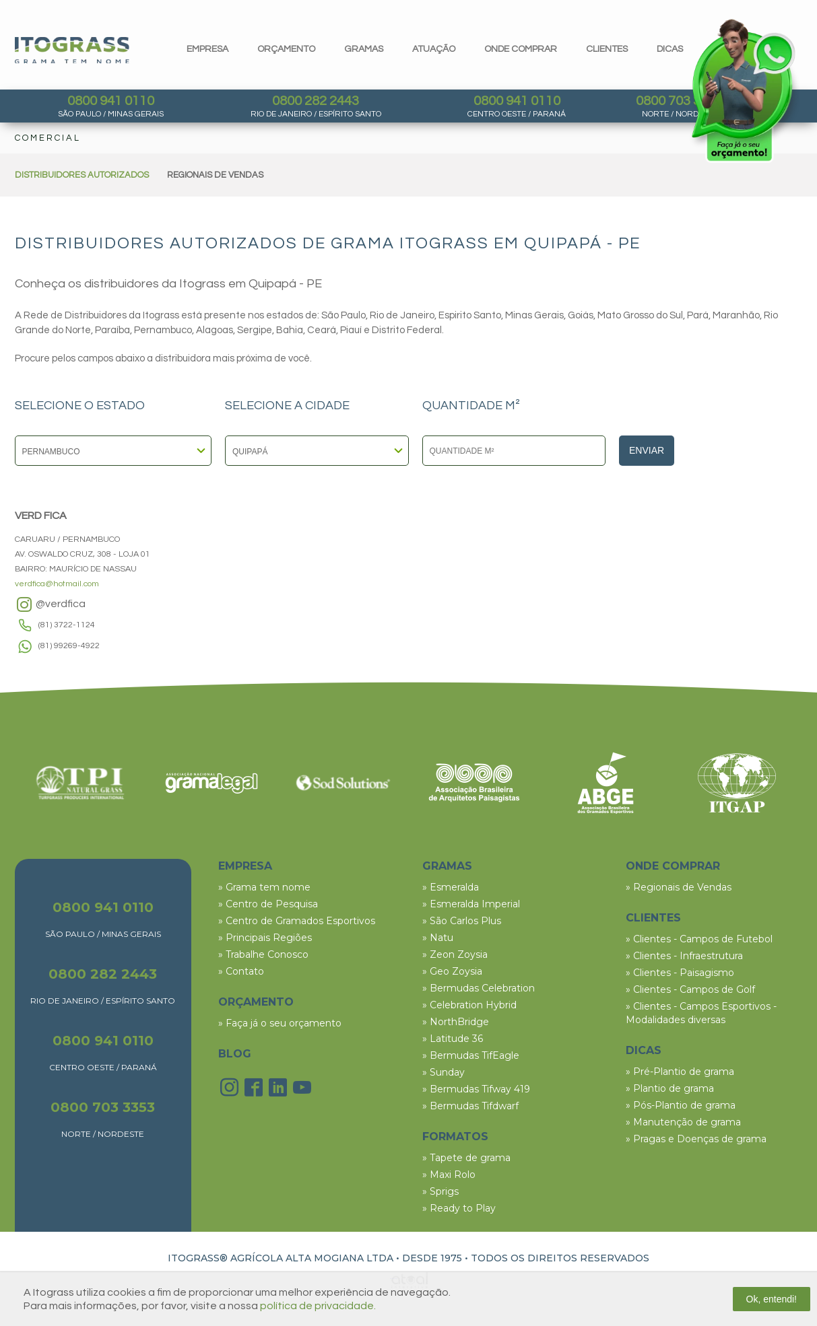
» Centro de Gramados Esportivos (296, 921)
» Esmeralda (450, 887)
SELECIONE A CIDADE (287, 406)
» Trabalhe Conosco (263, 954)
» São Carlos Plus (461, 921)
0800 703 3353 (103, 1107)
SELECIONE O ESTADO (80, 406)
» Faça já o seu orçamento (279, 1023)
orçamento (286, 49)
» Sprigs (440, 1191)
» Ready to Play (459, 1208)
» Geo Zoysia (452, 971)
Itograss (72, 50)
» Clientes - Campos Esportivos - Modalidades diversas (701, 1013)
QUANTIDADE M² (471, 406)
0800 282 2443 (315, 101)
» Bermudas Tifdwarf (470, 1106)
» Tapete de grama (466, 1158)
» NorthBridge (455, 1022)
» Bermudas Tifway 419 (476, 1089)
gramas (363, 49)
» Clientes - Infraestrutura (684, 956)
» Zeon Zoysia (455, 954)
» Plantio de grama (670, 1088)
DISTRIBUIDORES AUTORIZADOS (82, 175)
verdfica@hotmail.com (57, 584)
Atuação (433, 49)
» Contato (241, 971)
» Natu (437, 938)
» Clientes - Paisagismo (680, 973)
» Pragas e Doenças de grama (696, 1139)
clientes (607, 49)
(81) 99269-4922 (69, 645)
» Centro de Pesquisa (268, 904)
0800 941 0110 (110, 101)
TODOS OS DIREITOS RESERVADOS (560, 1258)
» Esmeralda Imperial (471, 904)
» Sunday (443, 1072)
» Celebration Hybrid (469, 1005)
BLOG (234, 1053)
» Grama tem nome (264, 887)
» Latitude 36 (452, 1039)
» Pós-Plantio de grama (681, 1105)
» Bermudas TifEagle (470, 1055)
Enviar (646, 450)
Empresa (207, 49)
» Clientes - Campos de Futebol (699, 939)
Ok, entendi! (771, 1299)
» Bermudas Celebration (478, 988)
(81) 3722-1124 (66, 625)
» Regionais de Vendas (678, 887)
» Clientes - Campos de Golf (690, 989)
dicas (670, 49)
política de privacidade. (318, 1305)
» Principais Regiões (265, 938)
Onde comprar (520, 49)
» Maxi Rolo (449, 1174)
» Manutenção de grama (683, 1122)
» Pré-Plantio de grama (680, 1072)
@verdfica (50, 604)
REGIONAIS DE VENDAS (215, 175)
